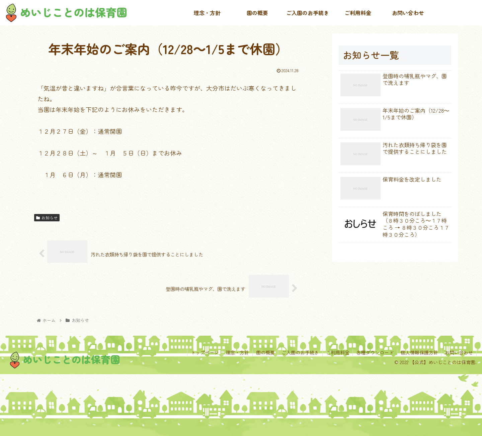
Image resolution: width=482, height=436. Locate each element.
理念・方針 (236, 352)
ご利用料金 (337, 352)
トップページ (203, 352)
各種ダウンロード (374, 352)
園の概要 (264, 352)
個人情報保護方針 (419, 352)
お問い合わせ (459, 352)
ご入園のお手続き (299, 352)
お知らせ (47, 217)
